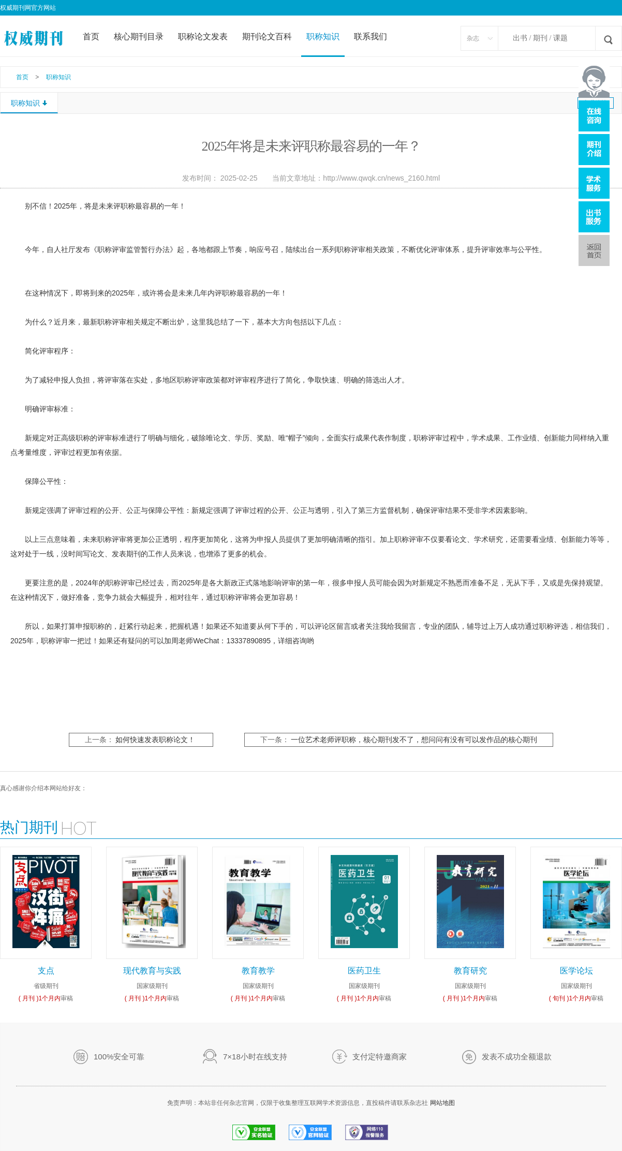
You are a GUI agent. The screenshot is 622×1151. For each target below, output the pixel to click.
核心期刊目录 (139, 36)
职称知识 (322, 36)
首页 (91, 36)
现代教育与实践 (152, 970)
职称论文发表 (203, 36)
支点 (46, 970)
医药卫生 (364, 970)
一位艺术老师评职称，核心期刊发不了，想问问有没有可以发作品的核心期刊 (414, 740)
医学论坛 (576, 970)
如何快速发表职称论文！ (155, 740)
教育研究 (470, 970)
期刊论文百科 (267, 36)
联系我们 (370, 36)
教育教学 (258, 970)
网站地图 (442, 1102)
